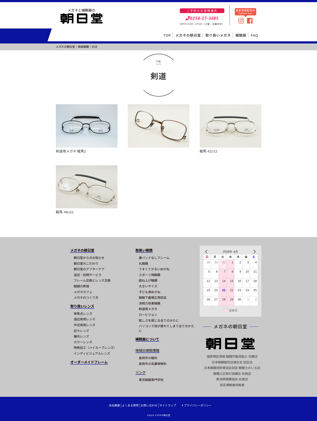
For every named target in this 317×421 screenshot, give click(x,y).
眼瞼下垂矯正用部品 (153, 297)
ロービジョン (148, 314)
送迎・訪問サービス (87, 275)
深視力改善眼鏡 (150, 303)
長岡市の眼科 (148, 358)
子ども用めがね (150, 292)
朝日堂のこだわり (86, 263)
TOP (167, 35)
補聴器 (240, 35)
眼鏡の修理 (81, 286)
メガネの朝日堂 (188, 35)
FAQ (254, 35)
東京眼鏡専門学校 (151, 380)
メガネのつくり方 (86, 297)
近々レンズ (81, 331)
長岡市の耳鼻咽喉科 (153, 364)
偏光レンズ (81, 336)
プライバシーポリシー (198, 405)
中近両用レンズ (84, 325)
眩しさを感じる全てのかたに (159, 320)
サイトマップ (167, 405)
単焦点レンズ (83, 313)
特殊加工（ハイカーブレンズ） (95, 347)
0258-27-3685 (202, 18)
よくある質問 (130, 405)
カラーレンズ (83, 342)
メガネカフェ (83, 292)
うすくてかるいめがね (154, 269)
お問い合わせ (149, 405)
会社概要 (114, 405)
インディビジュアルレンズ (92, 353)
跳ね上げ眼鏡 (148, 280)
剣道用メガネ (148, 309)
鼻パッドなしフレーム (154, 258)
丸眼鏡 (143, 263)
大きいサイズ (148, 286)
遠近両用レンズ (84, 319)
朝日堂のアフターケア (89, 269)
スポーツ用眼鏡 (149, 275)
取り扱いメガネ (218, 35)
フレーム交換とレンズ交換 (92, 280)
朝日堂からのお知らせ (89, 258)
